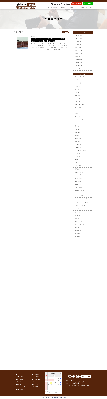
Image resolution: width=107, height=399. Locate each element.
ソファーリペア (53, 38)
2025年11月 (78, 53)
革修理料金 (55, 7)
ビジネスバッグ (79, 119)
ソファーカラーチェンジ (43, 38)
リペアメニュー (40, 41)
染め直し (77, 126)
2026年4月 (77, 38)
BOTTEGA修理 (78, 178)
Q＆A (77, 7)
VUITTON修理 (78, 187)
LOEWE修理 (78, 101)
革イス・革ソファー (22, 386)
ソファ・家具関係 (80, 196)
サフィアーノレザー (80, 110)
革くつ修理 (77, 218)
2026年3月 (77, 41)
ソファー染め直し (61, 38)
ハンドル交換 (78, 144)
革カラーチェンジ (79, 215)
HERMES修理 (78, 184)
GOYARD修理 (78, 89)
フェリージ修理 (79, 116)
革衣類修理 (77, 233)
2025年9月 (77, 59)
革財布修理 (77, 236)
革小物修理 (77, 227)
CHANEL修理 (78, 181)
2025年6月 (77, 69)
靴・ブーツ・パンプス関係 (82, 202)
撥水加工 (77, 113)
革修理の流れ (71, 7)
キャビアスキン (79, 95)
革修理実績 (62, 7)
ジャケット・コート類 (81, 199)
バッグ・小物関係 (80, 205)
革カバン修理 (78, 212)
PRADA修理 (78, 107)
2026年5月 (77, 35)
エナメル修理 (78, 166)
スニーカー (77, 92)
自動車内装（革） (21, 389)
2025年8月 (77, 62)
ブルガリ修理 (78, 138)
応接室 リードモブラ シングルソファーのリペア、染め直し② (48, 43)
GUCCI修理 (78, 83)
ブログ (45, 41)
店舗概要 (91, 7)
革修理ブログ (84, 7)
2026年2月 (77, 44)
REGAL (77, 159)
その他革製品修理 (79, 190)
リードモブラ (34, 38)
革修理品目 (48, 7)
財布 (77, 208)
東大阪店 (33, 41)
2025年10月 (78, 56)
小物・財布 (20, 376)
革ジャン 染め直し (80, 76)
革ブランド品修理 (79, 224)
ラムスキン (77, 123)
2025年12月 (78, 50)
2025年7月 (77, 65)
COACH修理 (78, 98)
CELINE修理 (78, 132)
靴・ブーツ (20, 381)
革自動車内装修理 (79, 230)
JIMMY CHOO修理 (79, 104)
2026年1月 (77, 47)
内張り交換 (77, 129)
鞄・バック (20, 379)
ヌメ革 (76, 80)
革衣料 (19, 384)
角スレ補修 (77, 141)
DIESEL (77, 135)
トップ (41, 7)
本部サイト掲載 (79, 172)
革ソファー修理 (51, 41)
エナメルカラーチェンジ (81, 162)
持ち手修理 (77, 86)
